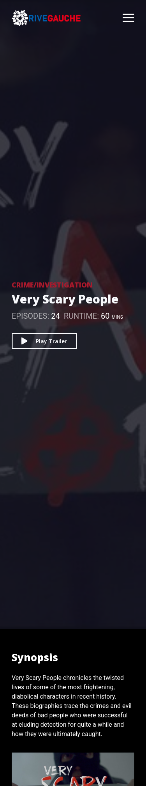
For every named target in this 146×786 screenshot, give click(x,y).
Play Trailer (44, 341)
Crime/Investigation (52, 284)
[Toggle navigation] (124, 18)
